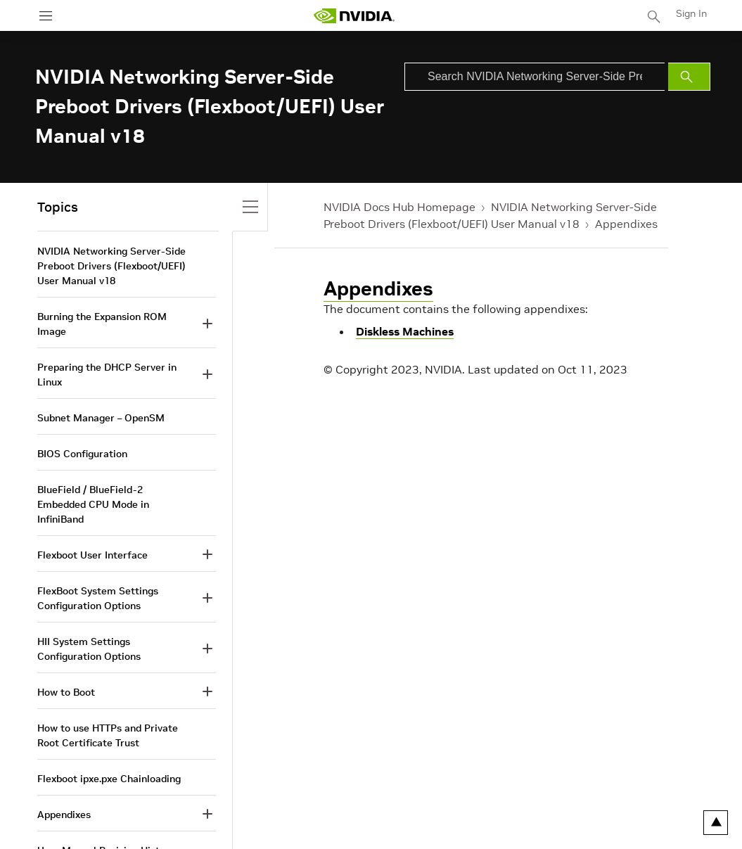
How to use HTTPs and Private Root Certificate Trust (107, 735)
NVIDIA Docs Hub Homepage (399, 207)
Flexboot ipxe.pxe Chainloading (109, 778)
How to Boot (66, 692)
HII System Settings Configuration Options (89, 649)
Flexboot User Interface (92, 555)
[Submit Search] (689, 77)
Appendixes (626, 224)
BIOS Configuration (82, 453)
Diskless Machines (405, 331)
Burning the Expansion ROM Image (102, 324)
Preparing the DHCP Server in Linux (107, 374)
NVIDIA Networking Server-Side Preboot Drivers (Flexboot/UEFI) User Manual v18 (111, 266)
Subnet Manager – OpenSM (101, 417)
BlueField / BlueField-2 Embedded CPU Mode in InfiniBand (93, 504)
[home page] (354, 15)
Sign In (691, 13)
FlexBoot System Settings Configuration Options (97, 598)
